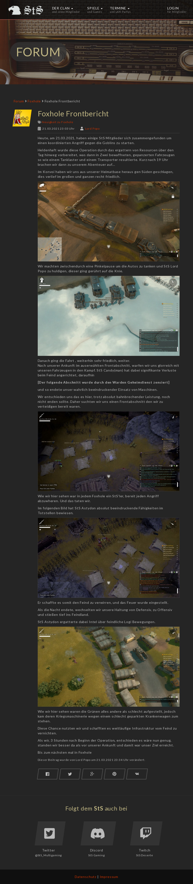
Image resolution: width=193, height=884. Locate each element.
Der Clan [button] (66, 9)
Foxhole (34, 101)
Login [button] (177, 9)
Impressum (109, 877)
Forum (19, 101)
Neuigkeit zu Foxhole (57, 122)
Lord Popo (92, 128)
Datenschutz (85, 877)
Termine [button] (120, 9)
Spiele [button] (95, 9)
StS (98, 808)
